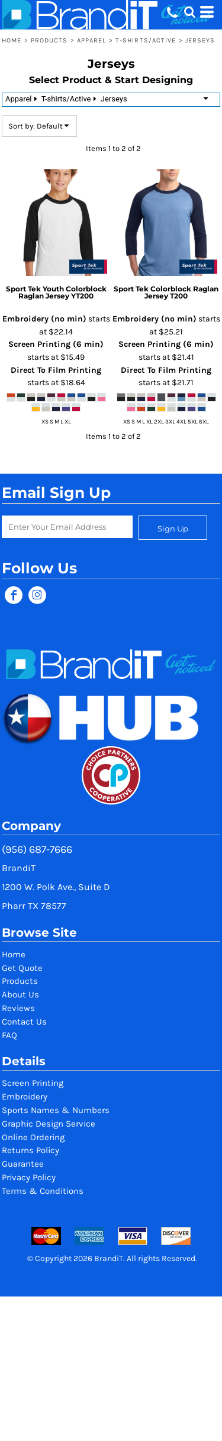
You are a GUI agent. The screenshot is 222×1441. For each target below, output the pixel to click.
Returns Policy (30, 1150)
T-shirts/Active (145, 40)
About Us (20, 994)
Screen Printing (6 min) (56, 344)
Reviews (18, 1008)
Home (11, 40)
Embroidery (24, 1096)
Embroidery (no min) (44, 319)
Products (49, 40)
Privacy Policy (29, 1177)
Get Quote (22, 968)
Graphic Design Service (48, 1123)
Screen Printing (32, 1083)
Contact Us (24, 1021)
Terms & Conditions (42, 1191)
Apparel (92, 40)
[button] (189, 12)
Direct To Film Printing (56, 370)
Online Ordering (33, 1137)
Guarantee (23, 1163)
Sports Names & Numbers (56, 1110)
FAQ (9, 1035)
